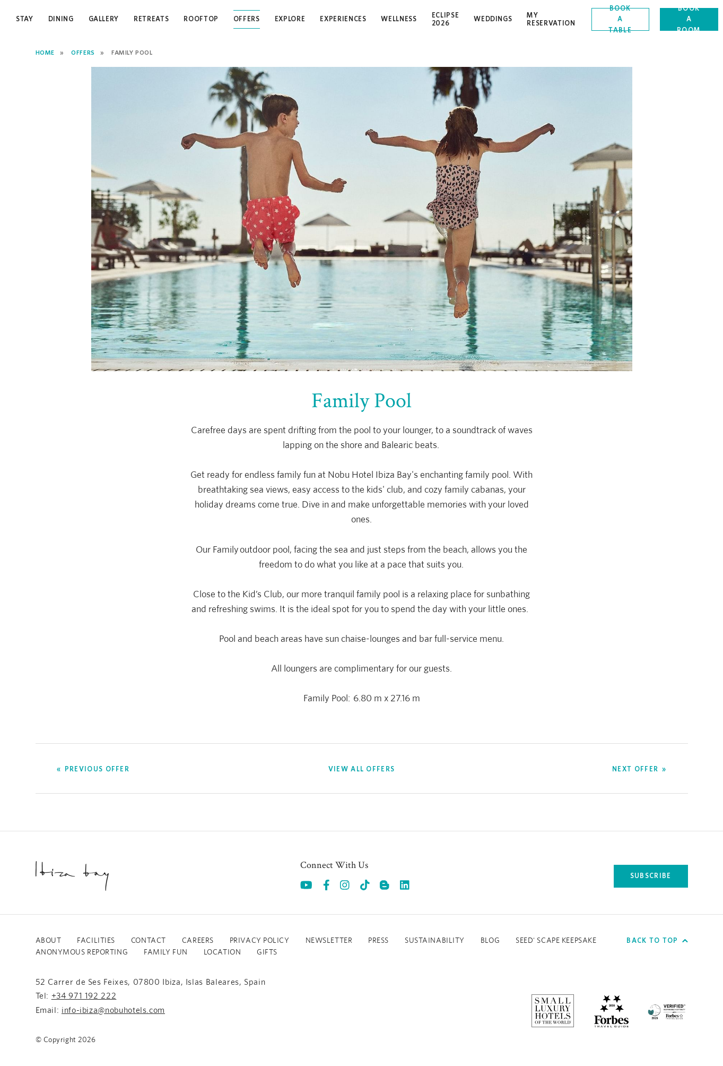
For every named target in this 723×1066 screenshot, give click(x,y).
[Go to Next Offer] (639, 769)
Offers (246, 19)
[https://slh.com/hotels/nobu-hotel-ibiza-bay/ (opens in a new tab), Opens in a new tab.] (553, 1010)
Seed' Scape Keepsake (556, 940)
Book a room (689, 19)
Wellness (398, 19)
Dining (61, 19)
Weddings (493, 19)
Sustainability (435, 940)
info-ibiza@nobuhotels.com (113, 1010)
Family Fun (166, 952)
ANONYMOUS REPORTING (82, 952)
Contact (148, 940)
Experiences (343, 19)
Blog (490, 940)
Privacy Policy (260, 940)
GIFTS (267, 952)
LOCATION (222, 952)
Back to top (656, 940)
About (49, 940)
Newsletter (329, 940)
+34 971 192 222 (84, 996)
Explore (290, 19)
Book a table (620, 19)
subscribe (651, 876)
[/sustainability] (667, 1010)
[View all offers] (361, 769)
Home (45, 52)
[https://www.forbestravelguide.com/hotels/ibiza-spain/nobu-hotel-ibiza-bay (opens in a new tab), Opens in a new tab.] (611, 1010)
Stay (24, 19)
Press (378, 940)
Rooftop (201, 19)
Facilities (96, 940)
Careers (198, 940)
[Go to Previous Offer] (93, 769)
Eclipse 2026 (445, 19)
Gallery (104, 19)
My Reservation (551, 19)
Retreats (151, 19)
